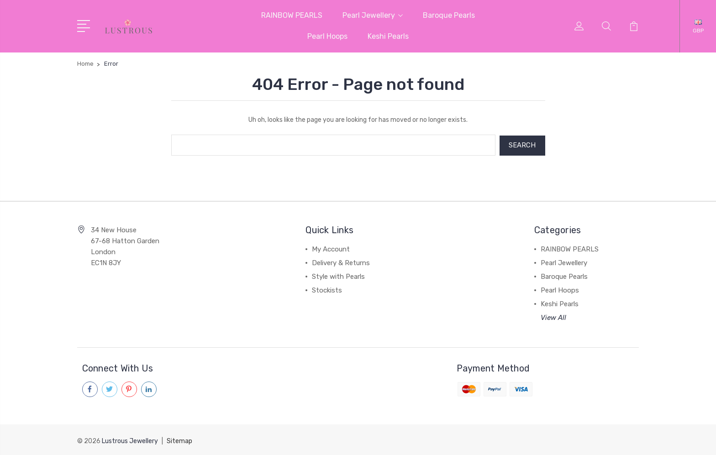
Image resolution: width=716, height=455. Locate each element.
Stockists (327, 289)
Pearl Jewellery (372, 15)
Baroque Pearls (449, 15)
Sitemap (179, 439)
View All (553, 317)
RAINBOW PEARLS (291, 15)
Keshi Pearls (388, 36)
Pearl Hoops (327, 36)
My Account (331, 248)
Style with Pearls (338, 276)
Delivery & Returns (341, 262)
